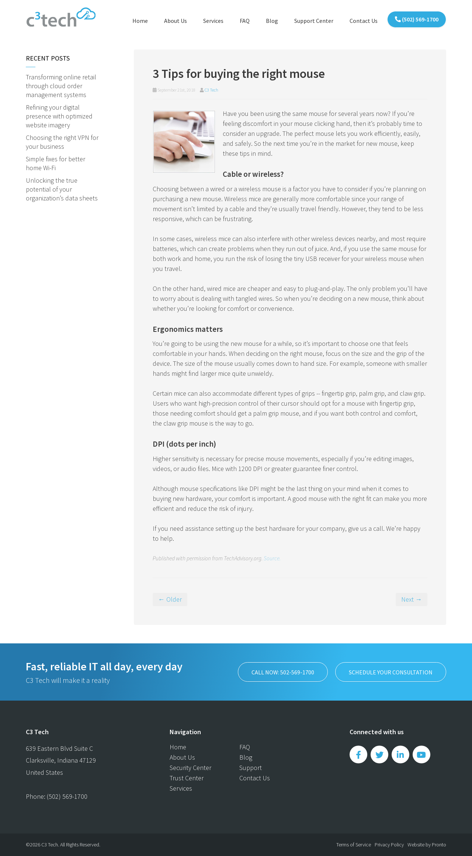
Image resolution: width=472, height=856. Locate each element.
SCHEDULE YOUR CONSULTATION (391, 672)
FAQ (245, 20)
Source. (272, 558)
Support (250, 767)
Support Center (313, 20)
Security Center (190, 767)
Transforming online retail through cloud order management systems (61, 86)
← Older (170, 599)
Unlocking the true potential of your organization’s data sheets (62, 189)
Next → (411, 599)
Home (140, 20)
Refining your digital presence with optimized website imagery (59, 116)
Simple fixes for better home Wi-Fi (55, 163)
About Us (175, 20)
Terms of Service (353, 844)
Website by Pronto (426, 844)
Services (213, 20)
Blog (272, 20)
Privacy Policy (389, 844)
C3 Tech (211, 90)
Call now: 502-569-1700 (282, 672)
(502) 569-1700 (416, 19)
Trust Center (187, 778)
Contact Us (364, 20)
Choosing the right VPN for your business (62, 142)
